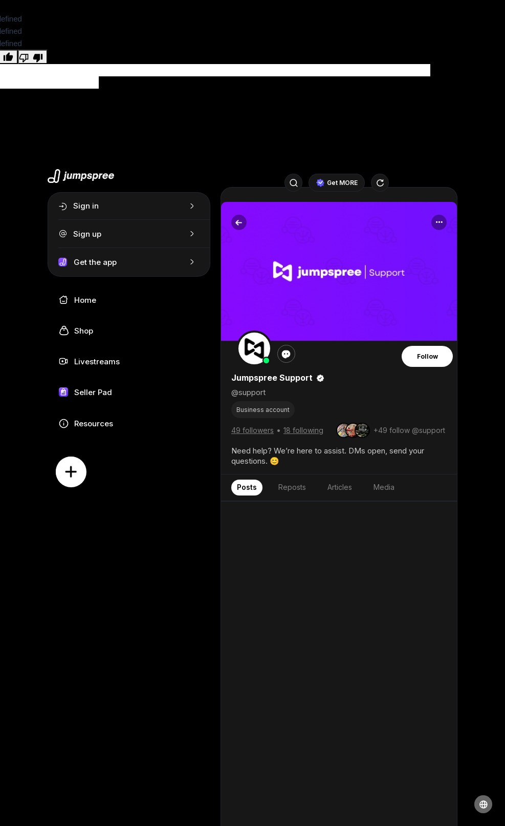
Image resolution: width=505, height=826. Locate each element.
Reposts (292, 487)
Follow (427, 356)
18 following (303, 430)
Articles (339, 487)
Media (384, 487)
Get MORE (337, 183)
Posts (247, 487)
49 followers (252, 430)
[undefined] (33, 57)
